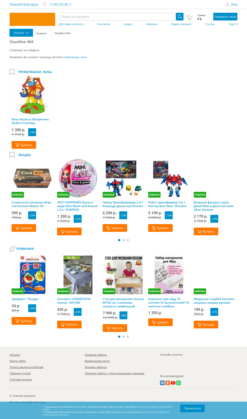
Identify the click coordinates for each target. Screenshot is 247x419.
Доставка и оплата (71, 24)
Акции (128, 24)
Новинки (151, 24)
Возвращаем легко (97, 361)
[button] (119, 240)
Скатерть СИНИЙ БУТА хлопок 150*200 (74, 300)
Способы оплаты (21, 379)
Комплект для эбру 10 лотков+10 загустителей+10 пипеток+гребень (168, 302)
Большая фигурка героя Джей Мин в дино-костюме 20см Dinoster (214, 206)
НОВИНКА (17, 194)
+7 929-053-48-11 (60, 4)
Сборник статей (20, 373)
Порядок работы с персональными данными (114, 373)
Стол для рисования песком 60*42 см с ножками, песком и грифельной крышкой (123, 302)
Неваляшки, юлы (75, 57)
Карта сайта (18, 361)
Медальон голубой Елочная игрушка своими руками (214, 300)
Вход (234, 4)
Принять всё (192, 408)
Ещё (232, 24)
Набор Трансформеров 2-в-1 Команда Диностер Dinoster (123, 204)
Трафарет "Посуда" (25, 299)
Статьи (209, 24)
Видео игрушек (181, 24)
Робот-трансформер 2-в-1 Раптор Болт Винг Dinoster (167, 204)
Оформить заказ (225, 16)
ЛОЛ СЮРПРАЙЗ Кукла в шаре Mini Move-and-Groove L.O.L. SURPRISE (77, 206)
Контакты (103, 24)
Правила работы (96, 355)
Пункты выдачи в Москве (26, 367)
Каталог (15, 355)
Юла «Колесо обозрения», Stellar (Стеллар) (31, 121)
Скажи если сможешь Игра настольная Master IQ (31, 204)
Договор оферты (96, 367)
